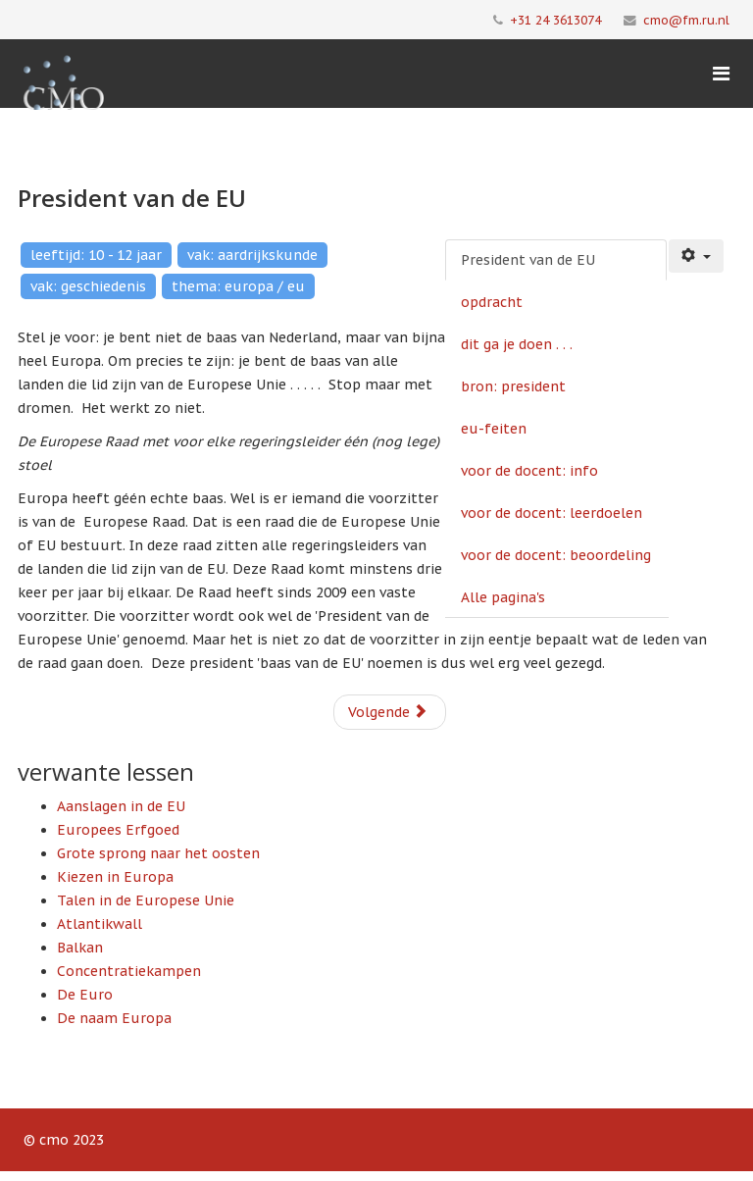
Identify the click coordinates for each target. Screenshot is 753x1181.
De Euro (85, 994)
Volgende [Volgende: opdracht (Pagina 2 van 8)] (387, 712)
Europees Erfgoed (118, 830)
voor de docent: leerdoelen (551, 513)
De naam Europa (114, 1018)
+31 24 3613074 (555, 19)
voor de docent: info (529, 471)
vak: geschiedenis (88, 286)
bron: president (513, 386)
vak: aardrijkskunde (252, 255)
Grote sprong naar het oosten (158, 853)
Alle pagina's (503, 597)
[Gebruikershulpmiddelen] (696, 256)
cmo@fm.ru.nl (686, 19)
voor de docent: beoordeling (556, 555)
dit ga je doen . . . (517, 344)
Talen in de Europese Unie (145, 900)
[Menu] (721, 73)
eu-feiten (494, 428)
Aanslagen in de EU (121, 806)
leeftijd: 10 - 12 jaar (96, 255)
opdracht (492, 302)
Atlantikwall (99, 924)
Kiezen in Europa (115, 877)
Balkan (80, 947)
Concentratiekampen (129, 971)
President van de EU (528, 260)
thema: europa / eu (238, 286)
